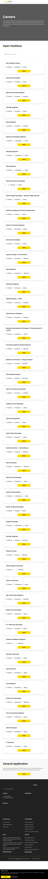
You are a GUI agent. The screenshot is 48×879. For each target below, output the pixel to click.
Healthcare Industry (29, 844)
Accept (5, 876)
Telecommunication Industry (32, 849)
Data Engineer (28, 865)
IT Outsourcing (6, 840)
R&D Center (6, 844)
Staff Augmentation (7, 842)
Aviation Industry (29, 847)
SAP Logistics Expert (30, 855)
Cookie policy (15, 876)
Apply (24, 791)
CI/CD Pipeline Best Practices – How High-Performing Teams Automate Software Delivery (13, 862)
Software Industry (29, 842)
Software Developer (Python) (32, 867)
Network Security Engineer (31, 860)
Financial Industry (29, 840)
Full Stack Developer (30, 858)
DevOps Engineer (29, 862)
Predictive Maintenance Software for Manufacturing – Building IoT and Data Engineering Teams (12, 857)
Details (24, 71)
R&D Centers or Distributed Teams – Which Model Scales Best (11, 866)
